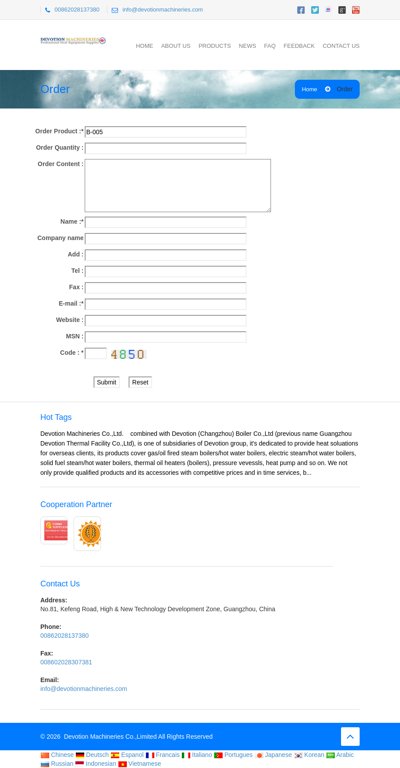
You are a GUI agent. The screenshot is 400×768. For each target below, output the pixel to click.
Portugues (233, 754)
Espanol (126, 754)
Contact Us (341, 46)
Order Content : (60, 163)
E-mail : (71, 303)
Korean (309, 754)
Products (215, 46)
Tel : (77, 270)
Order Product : (59, 131)
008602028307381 (66, 662)
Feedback (299, 46)
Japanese (273, 754)
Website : (70, 319)
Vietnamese (139, 763)
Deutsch (92, 754)
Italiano (196, 754)
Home (144, 46)
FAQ (270, 46)
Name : (71, 221)
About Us (175, 46)
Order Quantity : (59, 147)
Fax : (76, 287)
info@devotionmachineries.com (162, 9)
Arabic (340, 754)
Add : (76, 254)
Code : (72, 352)
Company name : (60, 238)
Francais (162, 754)
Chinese (57, 754)
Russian (56, 763)
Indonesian (95, 763)
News (247, 46)
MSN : (75, 336)
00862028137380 (77, 9)
